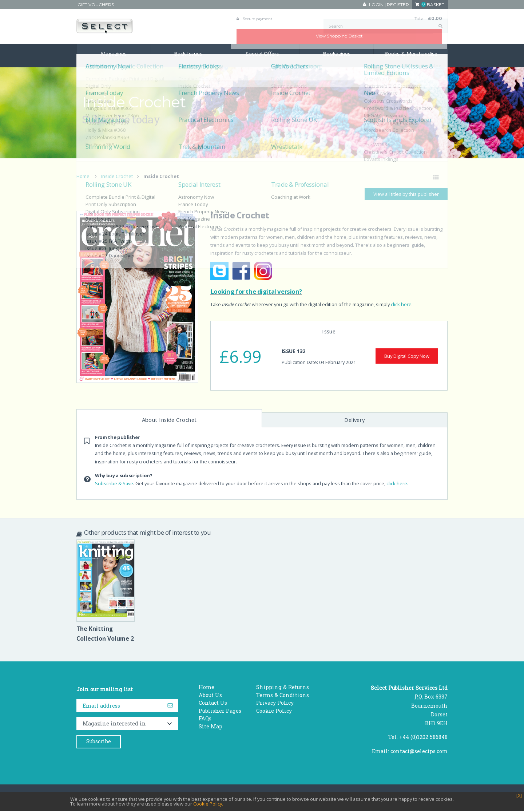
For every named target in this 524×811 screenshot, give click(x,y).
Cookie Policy (274, 710)
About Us (210, 695)
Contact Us (213, 702)
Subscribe (98, 741)
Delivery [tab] (354, 419)
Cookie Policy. (208, 803)
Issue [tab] (329, 331)
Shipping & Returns (282, 687)
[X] (519, 795)
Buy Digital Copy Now (406, 356)
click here (401, 304)
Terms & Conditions (282, 695)
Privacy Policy (275, 702)
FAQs (205, 718)
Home (83, 176)
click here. (397, 483)
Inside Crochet (117, 176)
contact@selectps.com (419, 751)
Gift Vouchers (96, 4)
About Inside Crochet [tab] (169, 419)
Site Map (210, 726)
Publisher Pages (220, 710)
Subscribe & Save (114, 483)
